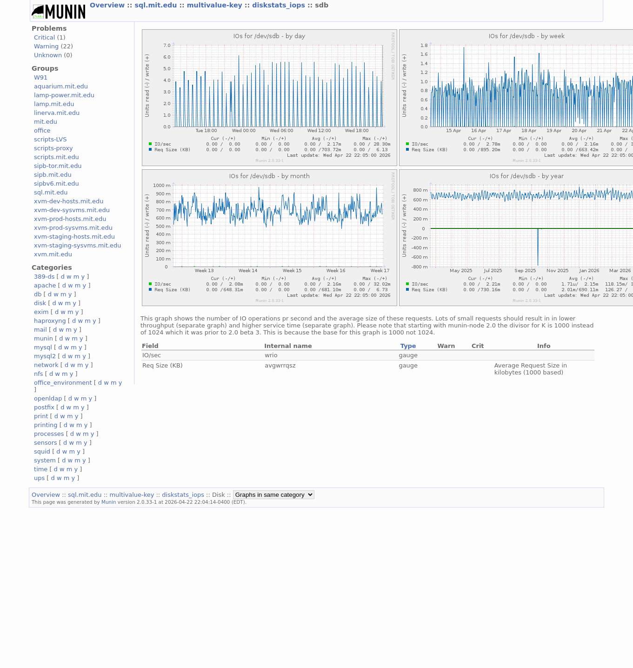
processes (49, 433)
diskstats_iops (279, 5)
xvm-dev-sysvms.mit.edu (72, 210)
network (46, 364)
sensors (45, 442)
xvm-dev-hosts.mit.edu (68, 201)
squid (42, 451)
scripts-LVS (50, 139)
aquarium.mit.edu (61, 86)
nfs (38, 373)
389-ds (44, 276)
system (45, 460)
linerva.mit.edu (57, 112)
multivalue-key (216, 5)
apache (45, 285)
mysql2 (45, 356)
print (41, 416)
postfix (44, 407)
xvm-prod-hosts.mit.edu (70, 218)
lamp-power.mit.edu (64, 95)
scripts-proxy (53, 148)
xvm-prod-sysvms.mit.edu (73, 227)
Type (408, 345)
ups (39, 477)
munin (43, 338)
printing (45, 424)
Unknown (48, 55)
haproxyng (50, 320)
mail (40, 329)
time (40, 469)
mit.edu (45, 121)
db (37, 294)
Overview (108, 5)
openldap (48, 398)
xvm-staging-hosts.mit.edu (74, 236)
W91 (40, 77)
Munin (108, 502)
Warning (46, 46)
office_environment (63, 382)
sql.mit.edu (156, 5)
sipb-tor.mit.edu (58, 165)
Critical (44, 37)
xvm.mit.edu (53, 254)
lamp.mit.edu (54, 103)
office (42, 130)
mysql (43, 347)
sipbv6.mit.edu (56, 183)
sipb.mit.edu (53, 174)
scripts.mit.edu (56, 157)
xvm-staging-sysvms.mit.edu (77, 245)
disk (40, 303)
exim (41, 311)
